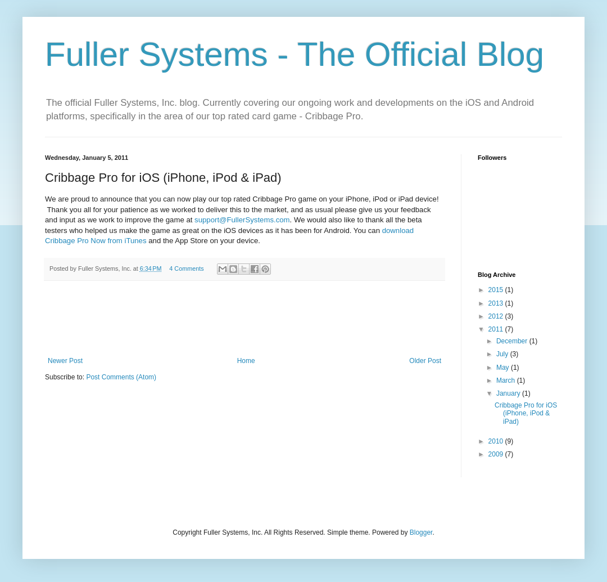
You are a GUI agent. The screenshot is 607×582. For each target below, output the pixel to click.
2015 (496, 290)
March (506, 380)
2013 (496, 303)
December (512, 341)
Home (246, 361)
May (503, 367)
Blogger (421, 532)
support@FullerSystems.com (242, 220)
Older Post (425, 361)
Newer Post (65, 361)
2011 (496, 329)
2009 (496, 454)
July (503, 354)
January (509, 393)
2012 (496, 316)
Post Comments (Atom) (121, 377)
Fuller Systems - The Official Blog (294, 54)
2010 (496, 441)
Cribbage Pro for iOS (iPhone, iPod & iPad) (526, 413)
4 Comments (186, 268)
